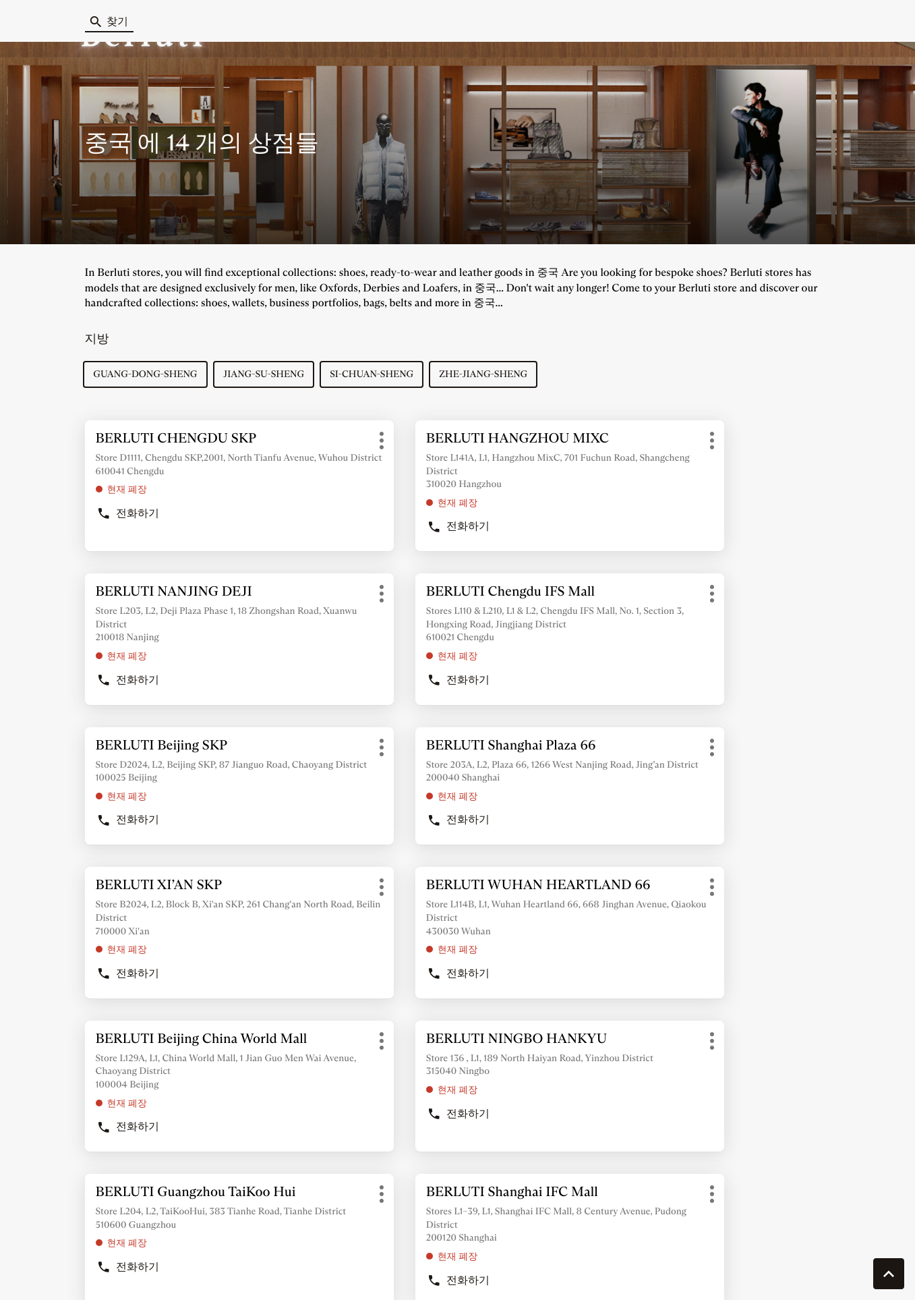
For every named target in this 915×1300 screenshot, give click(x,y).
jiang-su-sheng (265, 375)
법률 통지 (687, 1270)
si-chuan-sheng (373, 375)
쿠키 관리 (58, 1270)
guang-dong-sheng (147, 375)
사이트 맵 (478, 1270)
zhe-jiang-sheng (485, 375)
